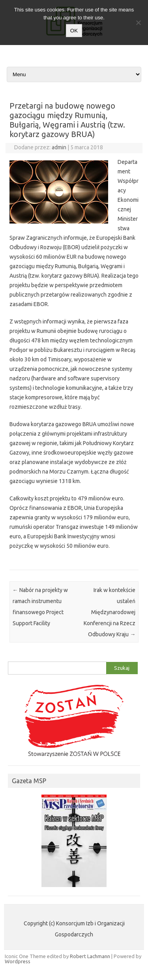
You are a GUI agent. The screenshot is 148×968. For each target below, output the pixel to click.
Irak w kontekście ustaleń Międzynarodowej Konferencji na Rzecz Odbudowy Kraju (109, 612)
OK (74, 31)
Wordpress (17, 961)
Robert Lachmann (90, 956)
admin (59, 147)
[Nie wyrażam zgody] (138, 22)
